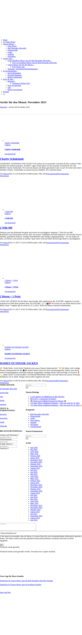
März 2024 (34, 503)
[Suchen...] (36, 385)
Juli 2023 (33, 514)
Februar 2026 (35, 456)
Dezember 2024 (36, 485)
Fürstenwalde (35, 416)
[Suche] (27, 387)
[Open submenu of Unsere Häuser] (15, 44)
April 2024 (34, 501)
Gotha (32, 418)
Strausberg (34, 425)
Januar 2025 (34, 483)
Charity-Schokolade (12, 143)
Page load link (5, 594)
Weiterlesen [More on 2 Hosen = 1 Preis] (4, 311)
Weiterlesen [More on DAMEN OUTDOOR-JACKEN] (4, 383)
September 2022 (36, 516)
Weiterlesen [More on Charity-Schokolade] (4, 176)
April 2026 (34, 452)
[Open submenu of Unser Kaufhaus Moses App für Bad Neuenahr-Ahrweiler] (51, 61)
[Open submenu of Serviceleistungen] (17, 71)
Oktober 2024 (35, 489)
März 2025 (34, 479)
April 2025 (34, 476)
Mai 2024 (33, 499)
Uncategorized (10, 154)
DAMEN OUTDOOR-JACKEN (17, 347)
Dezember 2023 (36, 506)
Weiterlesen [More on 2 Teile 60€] (4, 245)
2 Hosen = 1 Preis (11, 280)
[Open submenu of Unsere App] (13, 59)
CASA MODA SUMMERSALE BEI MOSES (47, 397)
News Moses (35, 420)
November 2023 (36, 508)
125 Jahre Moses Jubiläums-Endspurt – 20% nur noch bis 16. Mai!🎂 (56, 405)
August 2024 (35, 493)
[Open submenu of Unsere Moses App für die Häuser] (34, 65)
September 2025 (36, 466)
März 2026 (34, 454)
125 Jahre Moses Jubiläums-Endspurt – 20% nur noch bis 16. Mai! (55, 403)
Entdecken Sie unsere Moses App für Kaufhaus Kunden (20, 586)
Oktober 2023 (35, 510)
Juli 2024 (33, 495)
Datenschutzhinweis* (9, 535)
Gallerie (8, 145)
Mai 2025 (33, 474)
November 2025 (36, 462)
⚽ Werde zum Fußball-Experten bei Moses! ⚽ (48, 401)
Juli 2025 (33, 470)
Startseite (3, 107)
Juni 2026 (34, 447)
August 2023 (35, 512)
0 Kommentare (63, 174)
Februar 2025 (35, 481)
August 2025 (35, 468)
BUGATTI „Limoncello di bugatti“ (43, 399)
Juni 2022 (34, 520)
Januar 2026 (34, 458)
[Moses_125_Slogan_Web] (41, 28)
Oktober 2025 (35, 464)
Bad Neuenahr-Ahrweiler (39, 414)
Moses (5, 174)
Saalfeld (33, 422)
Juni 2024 (34, 497)
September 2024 (36, 491)
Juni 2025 (34, 472)
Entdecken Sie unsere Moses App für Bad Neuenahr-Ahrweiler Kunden (26, 582)
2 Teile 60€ (9, 212)
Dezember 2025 (36, 460)
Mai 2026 (33, 450)
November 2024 (36, 487)
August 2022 (35, 518)
